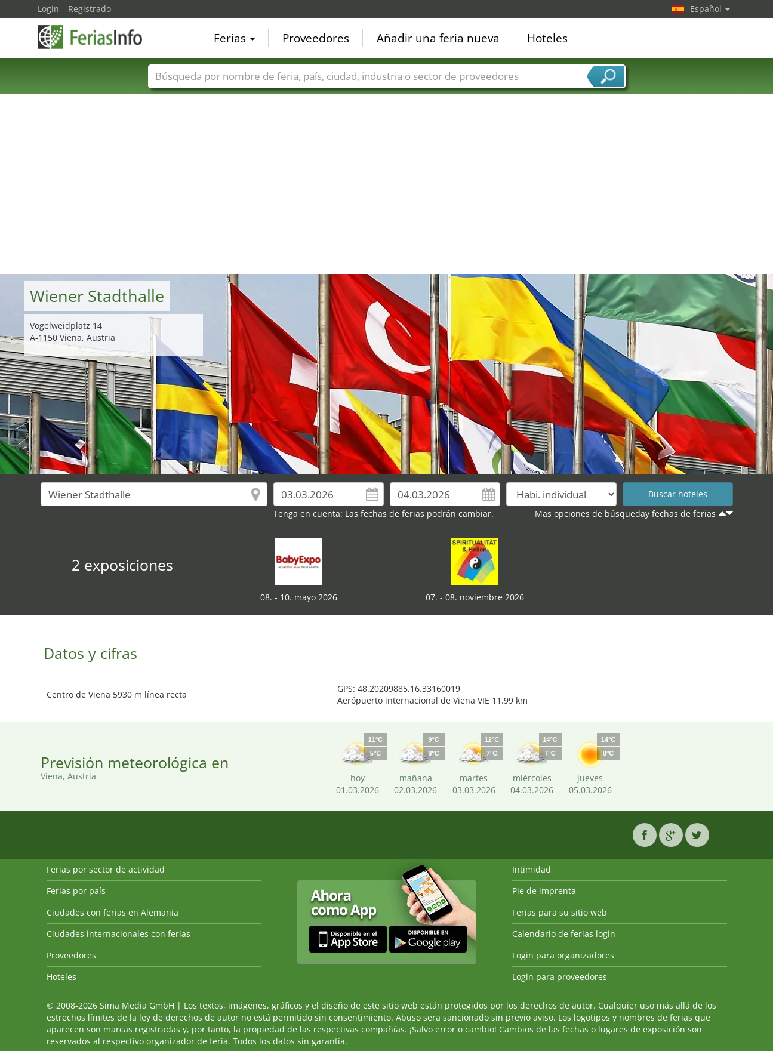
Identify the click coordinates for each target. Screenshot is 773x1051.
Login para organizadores (563, 955)
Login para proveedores (559, 976)
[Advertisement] (387, 184)
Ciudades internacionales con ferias (118, 933)
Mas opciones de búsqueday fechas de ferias (625, 513)
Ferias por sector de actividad (106, 869)
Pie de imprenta (544, 890)
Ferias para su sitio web (559, 912)
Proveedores (315, 38)
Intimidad (531, 869)
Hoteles (547, 38)
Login (48, 8)
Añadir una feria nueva (438, 38)
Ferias (234, 38)
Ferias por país (76, 890)
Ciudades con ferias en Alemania (112, 912)
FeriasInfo (97, 37)
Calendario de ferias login (563, 933)
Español (710, 8)
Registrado (89, 8)
